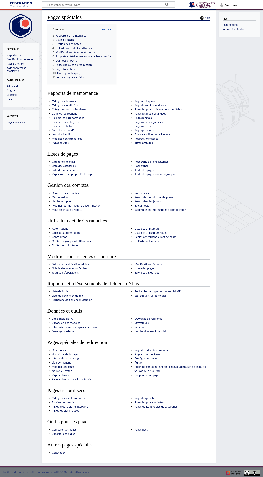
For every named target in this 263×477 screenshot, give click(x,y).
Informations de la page (66, 358)
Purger (139, 362)
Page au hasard (61, 375)
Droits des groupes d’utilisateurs (71, 241)
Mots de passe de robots (67, 209)
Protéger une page (146, 358)
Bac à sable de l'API (63, 318)
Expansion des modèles (66, 322)
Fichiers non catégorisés (66, 122)
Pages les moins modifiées (150, 105)
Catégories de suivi (63, 161)
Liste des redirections (65, 170)
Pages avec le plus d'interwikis (70, 406)
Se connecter (142, 205)
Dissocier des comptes (65, 193)
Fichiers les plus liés (64, 402)
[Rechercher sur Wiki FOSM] (108, 4)
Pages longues (143, 117)
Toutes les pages (145, 170)
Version (139, 327)
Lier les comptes (61, 201)
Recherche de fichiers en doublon (72, 299)
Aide (204, 18)
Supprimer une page (147, 375)
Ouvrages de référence (148, 318)
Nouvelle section (62, 370)
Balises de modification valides (70, 264)
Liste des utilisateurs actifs (151, 232)
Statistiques (142, 322)
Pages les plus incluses (65, 410)
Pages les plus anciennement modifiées (158, 109)
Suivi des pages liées (147, 272)
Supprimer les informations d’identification (160, 209)
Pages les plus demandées (150, 113)
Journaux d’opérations (65, 272)
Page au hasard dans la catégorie (71, 379)
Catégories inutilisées (65, 105)
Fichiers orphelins (62, 126)
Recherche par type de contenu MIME (158, 291)
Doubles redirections (64, 113)
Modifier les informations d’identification (76, 205)
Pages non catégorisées (149, 122)
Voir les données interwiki (150, 331)
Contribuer (58, 452)
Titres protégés (144, 142)
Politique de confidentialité (19, 472)
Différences (59, 350)
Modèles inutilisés (63, 134)
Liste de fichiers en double (68, 295)
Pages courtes (60, 142)
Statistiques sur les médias (151, 295)
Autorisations (60, 228)
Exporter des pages (63, 433)
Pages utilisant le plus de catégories (156, 406)
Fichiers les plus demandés (68, 117)
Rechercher (141, 165)
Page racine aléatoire (147, 354)
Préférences (142, 193)
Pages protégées (145, 130)
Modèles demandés (63, 130)
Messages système (63, 331)
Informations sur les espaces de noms (74, 327)
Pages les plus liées (146, 398)
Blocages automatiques (66, 232)
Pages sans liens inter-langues (153, 134)
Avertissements (79, 472)
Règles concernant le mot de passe (155, 236)
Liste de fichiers (61, 291)
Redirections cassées (147, 138)
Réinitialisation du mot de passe (154, 197)
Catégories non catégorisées (69, 109)
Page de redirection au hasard (153, 350)
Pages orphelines (145, 126)
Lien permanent (61, 362)
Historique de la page (65, 354)
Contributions (60, 236)
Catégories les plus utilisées (68, 398)
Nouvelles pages (144, 268)
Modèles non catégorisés (67, 138)
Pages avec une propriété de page (72, 174)
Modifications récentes (148, 264)
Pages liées (141, 429)
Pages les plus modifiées (149, 402)
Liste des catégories (64, 165)
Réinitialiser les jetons (148, 201)
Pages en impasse (145, 101)
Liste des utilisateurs (147, 228)
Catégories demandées (65, 101)
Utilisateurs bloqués (147, 241)
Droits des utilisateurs (65, 245)
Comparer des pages (64, 429)
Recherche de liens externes (152, 161)
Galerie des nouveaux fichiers (69, 268)
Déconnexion (60, 197)
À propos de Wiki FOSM (53, 472)
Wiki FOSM (21, 4)
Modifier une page (63, 366)
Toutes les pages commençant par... (156, 174)
